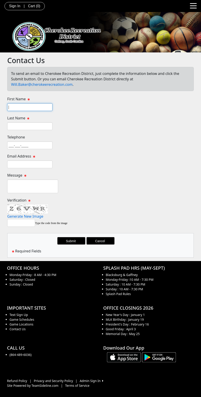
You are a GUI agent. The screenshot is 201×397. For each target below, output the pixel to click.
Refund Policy (17, 381)
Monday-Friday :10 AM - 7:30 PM (130, 279)
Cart (34, 6)
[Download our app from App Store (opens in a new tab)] (124, 357)
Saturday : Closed (22, 279)
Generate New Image (25, 216)
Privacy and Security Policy (53, 381)
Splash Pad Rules (118, 294)
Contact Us (17, 329)
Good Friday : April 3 (121, 329)
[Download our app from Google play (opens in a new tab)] (159, 357)
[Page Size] (29, 107)
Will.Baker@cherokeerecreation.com (42, 84)
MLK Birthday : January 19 (125, 319)
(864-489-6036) (20, 355)
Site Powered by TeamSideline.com (32, 385)
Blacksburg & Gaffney (122, 275)
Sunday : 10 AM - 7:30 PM (124, 289)
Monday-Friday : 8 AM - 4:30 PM (32, 275)
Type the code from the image (51, 223)
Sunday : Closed (21, 284)
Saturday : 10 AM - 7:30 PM (125, 284)
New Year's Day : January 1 (125, 315)
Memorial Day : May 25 (123, 334)
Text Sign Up (18, 315)
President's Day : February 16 (127, 324)
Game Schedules (21, 319)
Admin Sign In (91, 381)
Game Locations (21, 324)
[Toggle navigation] (193, 5)
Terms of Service (77, 385)
